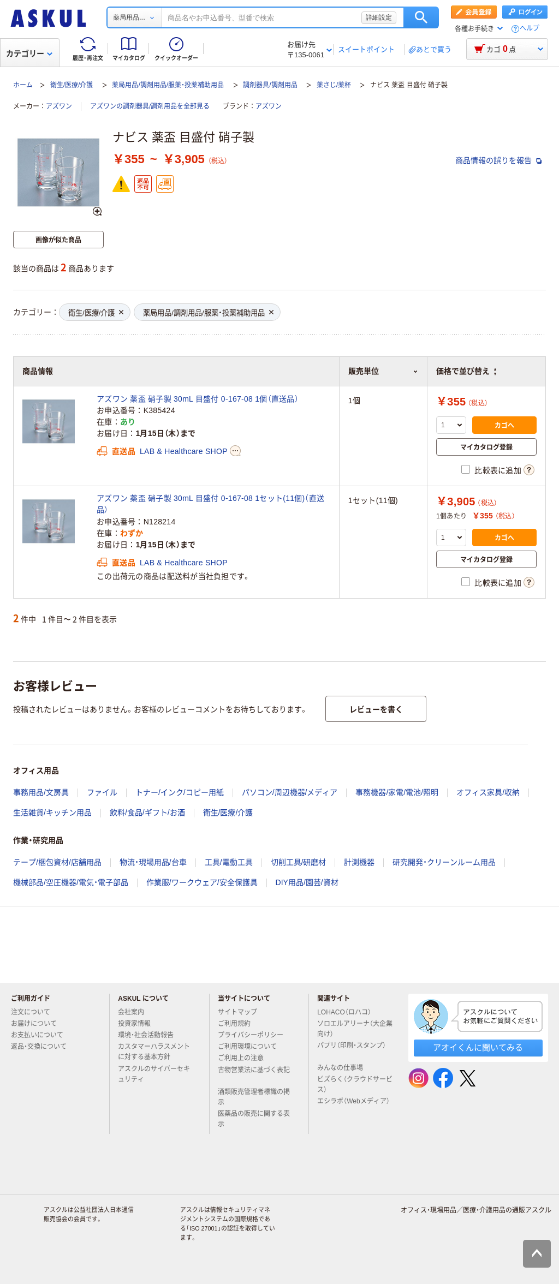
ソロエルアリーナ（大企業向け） (355, 1029)
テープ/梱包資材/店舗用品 (57, 862)
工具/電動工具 (229, 862)
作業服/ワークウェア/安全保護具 (202, 882)
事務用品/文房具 (41, 792)
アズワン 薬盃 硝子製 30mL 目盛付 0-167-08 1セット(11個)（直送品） (210, 504)
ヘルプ (529, 28)
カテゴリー (29, 53)
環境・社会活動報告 (150, 1035)
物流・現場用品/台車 (153, 862)
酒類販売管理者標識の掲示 (254, 1097)
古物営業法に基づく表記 (254, 1074)
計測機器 (359, 862)
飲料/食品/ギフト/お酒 (147, 812)
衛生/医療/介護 (71, 85)
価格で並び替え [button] (466, 371)
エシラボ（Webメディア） (353, 1105)
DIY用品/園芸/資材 (307, 882)
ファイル (102, 792)
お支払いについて (41, 1035)
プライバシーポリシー (255, 1035)
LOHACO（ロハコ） (348, 1012)
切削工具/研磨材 (298, 862)
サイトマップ (237, 1012)
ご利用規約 (238, 1024)
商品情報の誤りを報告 (498, 160)
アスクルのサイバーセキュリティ (154, 1074)
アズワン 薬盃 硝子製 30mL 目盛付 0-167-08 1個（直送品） (198, 399)
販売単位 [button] (383, 371)
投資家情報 (138, 1024)
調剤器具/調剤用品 (270, 85)
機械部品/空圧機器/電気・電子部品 (70, 882)
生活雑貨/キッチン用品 (52, 812)
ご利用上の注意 (245, 1058)
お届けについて (38, 1024)
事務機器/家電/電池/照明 (396, 792)
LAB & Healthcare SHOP (184, 451)
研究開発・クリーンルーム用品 (444, 862)
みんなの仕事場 (344, 1068)
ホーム (23, 85)
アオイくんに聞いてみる (478, 1047)
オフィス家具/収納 (488, 792)
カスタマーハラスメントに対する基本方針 (154, 1052)
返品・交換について (43, 1046)
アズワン (59, 106)
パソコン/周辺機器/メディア (290, 792)
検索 (421, 17)
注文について (35, 1012)
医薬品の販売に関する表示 (254, 1119)
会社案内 (135, 1012)
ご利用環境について (252, 1046)
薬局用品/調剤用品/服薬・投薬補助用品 (168, 85)
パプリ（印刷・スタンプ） (351, 1050)
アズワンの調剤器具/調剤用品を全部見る (150, 106)
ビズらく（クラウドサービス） (355, 1085)
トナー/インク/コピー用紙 (179, 792)
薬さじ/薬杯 (334, 85)
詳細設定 (379, 17)
